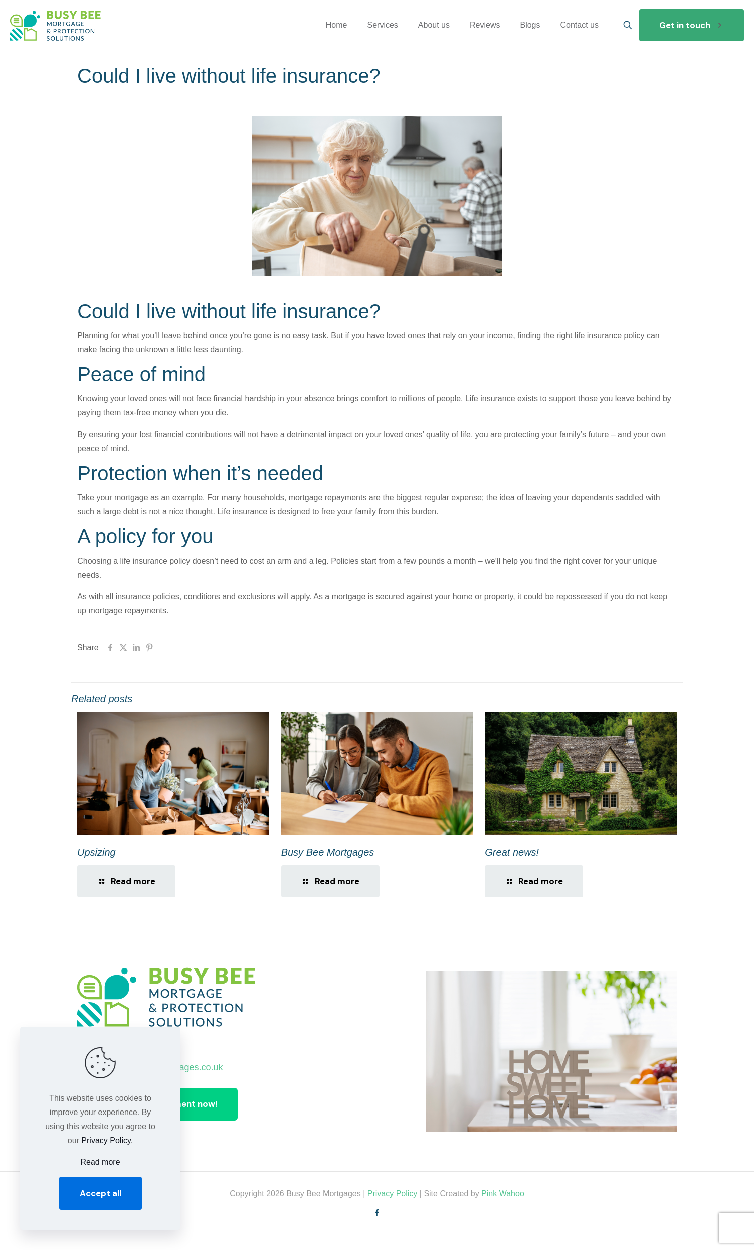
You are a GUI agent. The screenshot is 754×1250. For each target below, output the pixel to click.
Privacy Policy (392, 1193)
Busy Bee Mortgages (327, 852)
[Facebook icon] (377, 1212)
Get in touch (691, 25)
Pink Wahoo (502, 1193)
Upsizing (96, 852)
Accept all (100, 1193)
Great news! (512, 852)
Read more (100, 1162)
